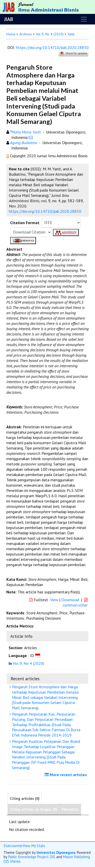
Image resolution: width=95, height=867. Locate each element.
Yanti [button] (70, 34)
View (54, 599)
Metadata (70, 809)
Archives (25, 34)
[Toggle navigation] (84, 19)
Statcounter (13, 845)
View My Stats (34, 846)
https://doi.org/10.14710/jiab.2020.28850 (52, 47)
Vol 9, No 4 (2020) (50, 34)
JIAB (8, 19)
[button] (8, 155)
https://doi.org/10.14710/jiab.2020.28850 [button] (45, 211)
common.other (76, 603)
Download (70, 599)
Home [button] (10, 34)
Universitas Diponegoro (55, 852)
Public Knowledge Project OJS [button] (31, 856)
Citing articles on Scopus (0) (33, 809)
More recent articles (66, 774)
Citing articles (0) (25, 798)
